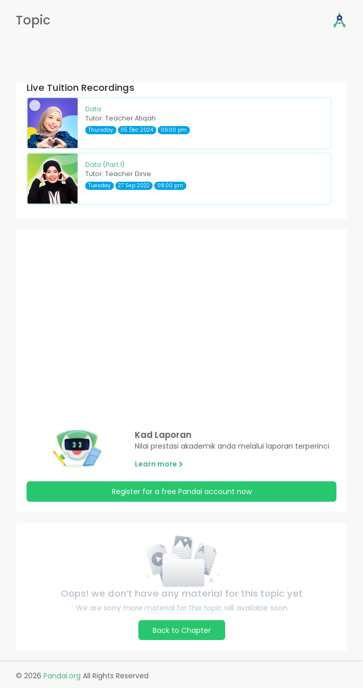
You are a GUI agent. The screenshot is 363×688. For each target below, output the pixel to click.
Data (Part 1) (105, 164)
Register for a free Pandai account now (182, 491)
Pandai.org (62, 676)
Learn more (159, 464)
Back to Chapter (182, 630)
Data (93, 109)
